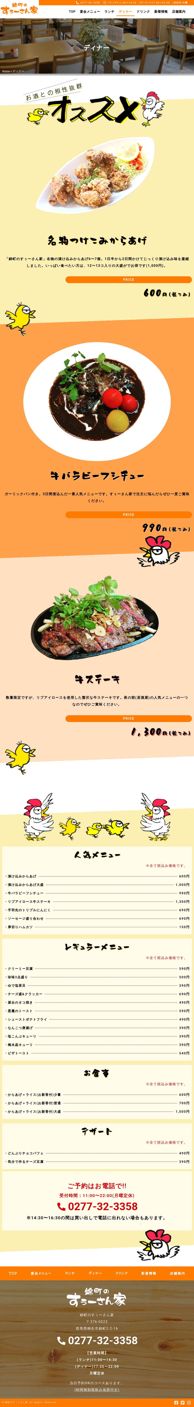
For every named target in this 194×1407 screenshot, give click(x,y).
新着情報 (161, 12)
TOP (72, 12)
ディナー (125, 12)
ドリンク (143, 12)
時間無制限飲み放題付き (97, 1390)
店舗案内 (179, 12)
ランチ (109, 12)
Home (6, 71)
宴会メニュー (90, 12)
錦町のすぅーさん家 (16, 1402)
